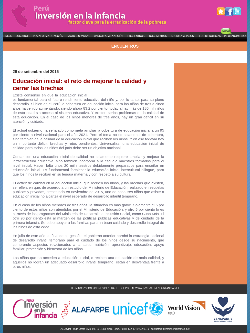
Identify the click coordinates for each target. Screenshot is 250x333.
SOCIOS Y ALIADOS (182, 36)
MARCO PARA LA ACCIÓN (109, 36)
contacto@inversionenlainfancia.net (170, 329)
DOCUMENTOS (158, 36)
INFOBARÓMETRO (235, 36)
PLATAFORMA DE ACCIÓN (48, 36)
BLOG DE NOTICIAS (209, 36)
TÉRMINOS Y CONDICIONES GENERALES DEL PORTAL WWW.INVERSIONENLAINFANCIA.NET (125, 288)
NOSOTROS (22, 36)
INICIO (8, 36)
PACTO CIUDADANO (78, 36)
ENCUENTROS (136, 36)
